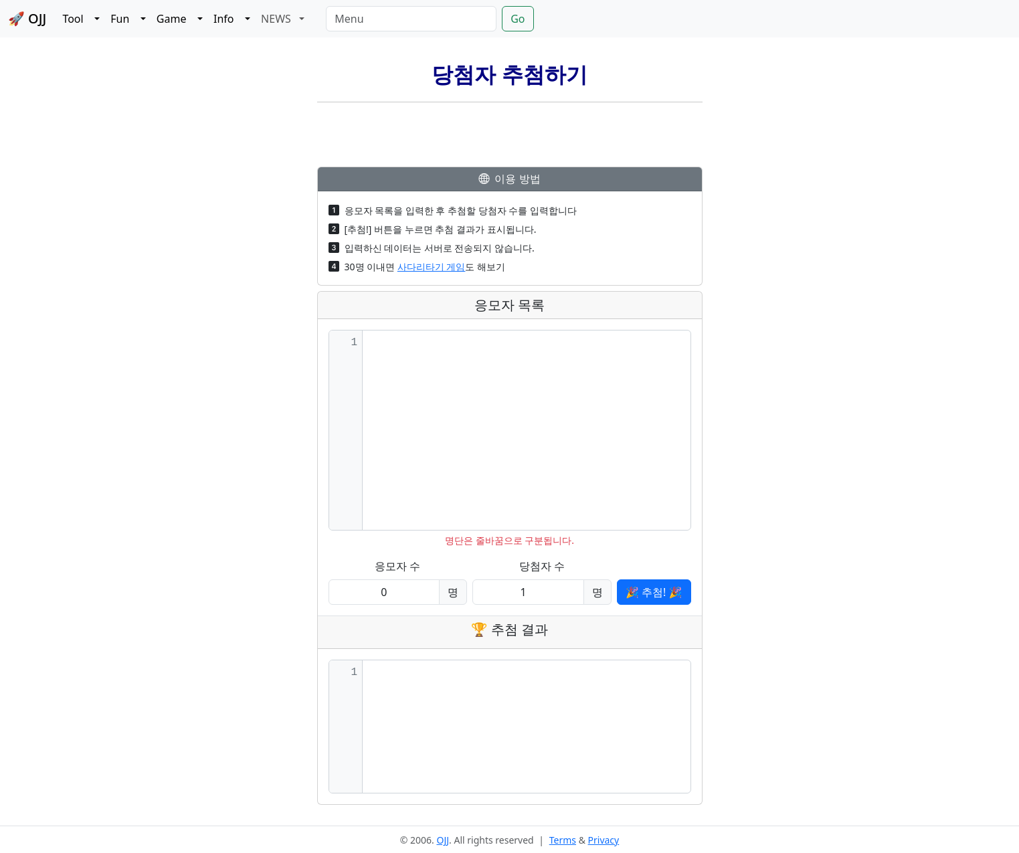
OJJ (442, 840)
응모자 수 (397, 566)
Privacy (604, 840)
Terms (562, 840)
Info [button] (227, 18)
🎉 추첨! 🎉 (654, 592)
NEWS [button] (278, 18)
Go (518, 18)
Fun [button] (124, 18)
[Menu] (411, 18)
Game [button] (176, 18)
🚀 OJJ (27, 18)
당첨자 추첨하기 (509, 75)
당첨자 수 (542, 566)
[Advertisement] (509, 136)
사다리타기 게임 (431, 266)
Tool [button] (77, 18)
